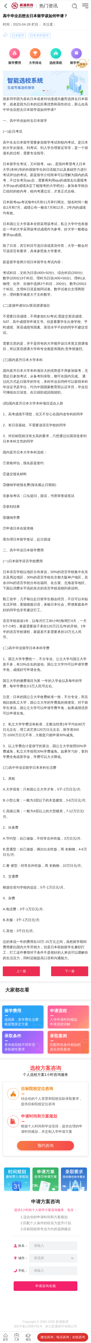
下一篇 (70, 971)
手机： (23, 1270)
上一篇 (21, 971)
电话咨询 (62, 1337)
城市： (23, 1258)
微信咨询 (46, 1337)
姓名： (23, 1245)
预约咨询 (45, 1145)
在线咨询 (78, 1337)
